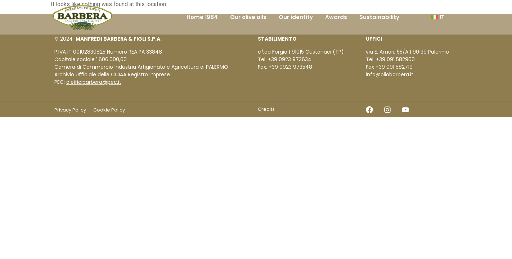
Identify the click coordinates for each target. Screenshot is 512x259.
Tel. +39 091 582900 (390, 59)
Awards (336, 17)
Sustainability (379, 17)
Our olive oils (248, 17)
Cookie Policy (109, 109)
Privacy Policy (70, 109)
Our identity (296, 17)
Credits (266, 109)
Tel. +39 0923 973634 (284, 59)
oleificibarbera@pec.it (93, 82)
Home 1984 (202, 17)
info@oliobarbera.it (389, 74)
